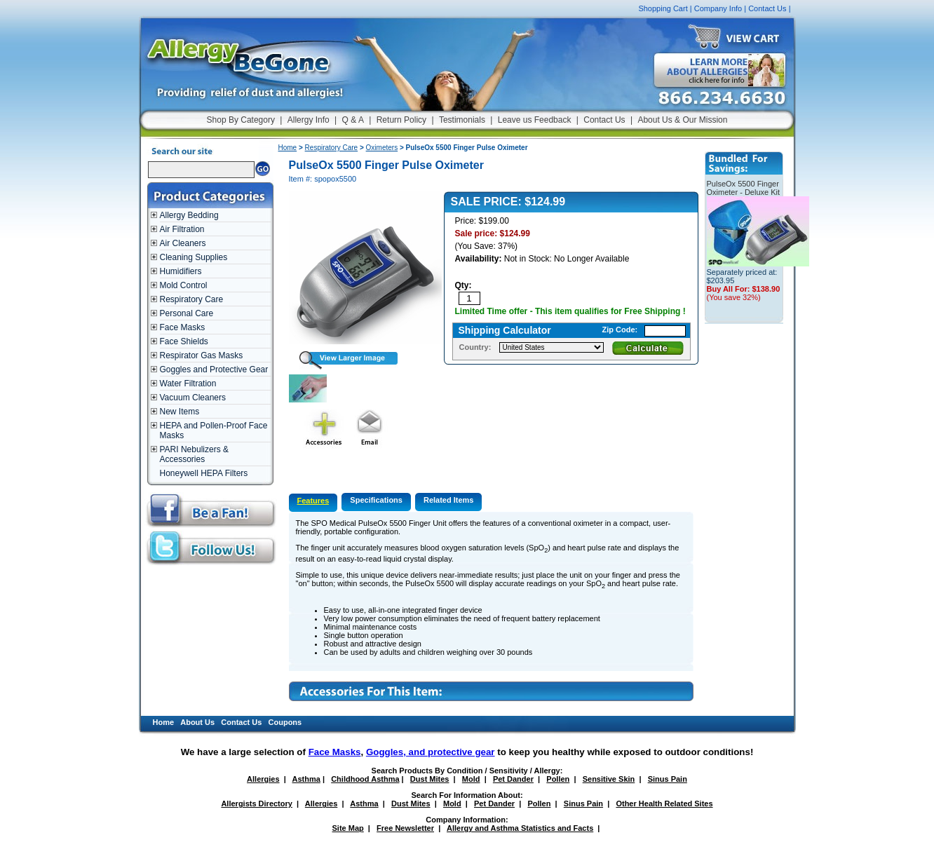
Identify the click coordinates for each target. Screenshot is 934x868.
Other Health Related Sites (664, 803)
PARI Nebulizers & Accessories (194, 454)
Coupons (285, 722)
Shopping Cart (662, 8)
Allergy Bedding (189, 215)
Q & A (353, 120)
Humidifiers (181, 271)
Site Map (348, 828)
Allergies (263, 779)
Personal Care (187, 313)
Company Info (718, 8)
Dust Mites (429, 779)
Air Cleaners (183, 243)
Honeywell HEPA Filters (204, 473)
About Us (197, 722)
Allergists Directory (256, 803)
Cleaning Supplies (194, 257)
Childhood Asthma (365, 779)
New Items (180, 411)
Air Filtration (182, 229)
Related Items (449, 500)
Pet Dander (513, 779)
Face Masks (182, 327)
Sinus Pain (667, 779)
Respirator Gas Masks (201, 355)
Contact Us (767, 8)
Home (287, 147)
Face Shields (184, 341)
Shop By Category (241, 120)
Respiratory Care (192, 299)
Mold (471, 779)
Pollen (557, 779)
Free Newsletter (405, 828)
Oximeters (382, 147)
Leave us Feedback (534, 120)
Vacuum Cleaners (193, 397)
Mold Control (184, 285)
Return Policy (401, 120)
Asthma (306, 779)
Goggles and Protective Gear (214, 369)
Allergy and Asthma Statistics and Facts (520, 828)
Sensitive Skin (609, 779)
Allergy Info (308, 120)
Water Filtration (188, 383)
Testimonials (462, 120)
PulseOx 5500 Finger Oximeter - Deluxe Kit (743, 187)
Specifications (376, 500)
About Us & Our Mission (682, 120)
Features (313, 500)
